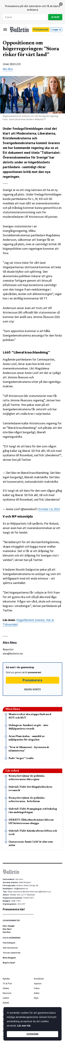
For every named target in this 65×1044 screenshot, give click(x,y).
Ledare (6, 997)
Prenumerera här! (14, 909)
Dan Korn (7, 932)
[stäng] (61, 4)
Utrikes (6, 988)
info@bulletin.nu (21, 888)
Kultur (36, 993)
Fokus (36, 988)
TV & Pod (7, 983)
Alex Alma (8, 69)
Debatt (6, 1002)
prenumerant (34, 672)
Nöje (36, 997)
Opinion (38, 983)
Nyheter (6, 978)
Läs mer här (24, 1025)
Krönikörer (39, 978)
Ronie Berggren (9, 957)
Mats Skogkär (9, 926)
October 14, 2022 (49, 509)
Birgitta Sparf (9, 962)
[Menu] (5, 29)
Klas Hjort (7, 929)
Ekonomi (7, 993)
